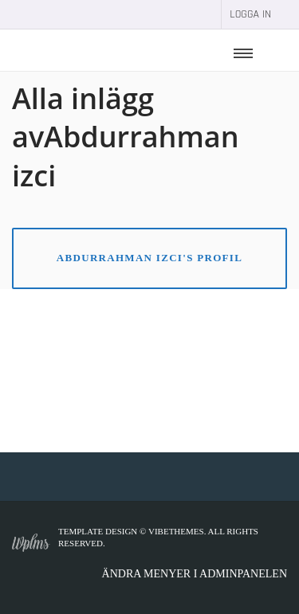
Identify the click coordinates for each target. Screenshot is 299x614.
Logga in (250, 14)
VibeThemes (176, 531)
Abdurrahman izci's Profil (149, 258)
